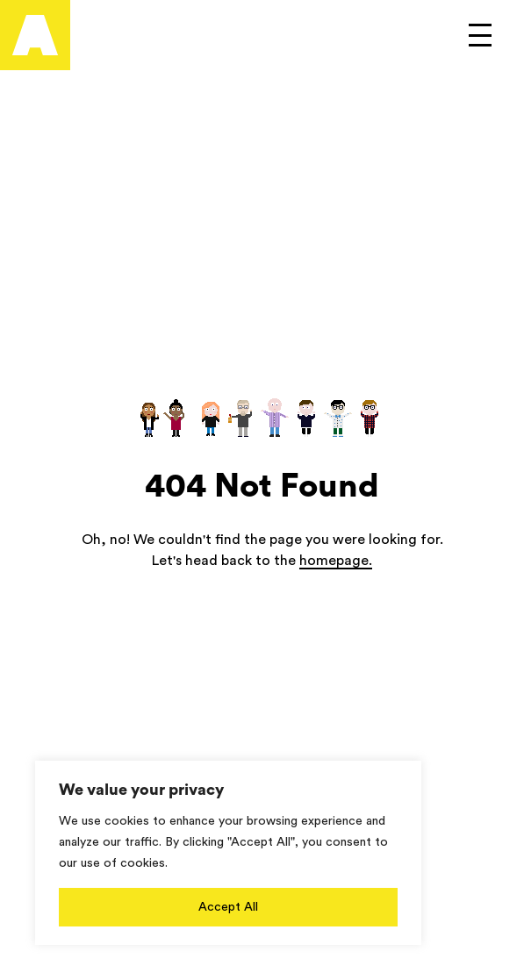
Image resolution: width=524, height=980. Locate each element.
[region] (228, 853)
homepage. (335, 561)
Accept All (228, 907)
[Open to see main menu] (480, 35)
